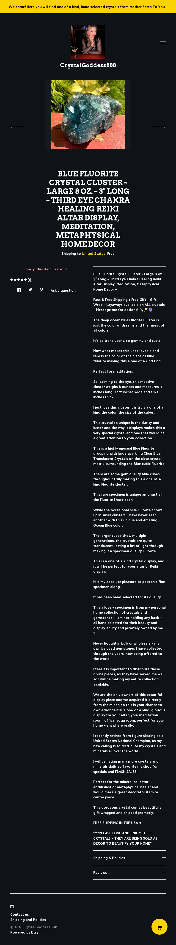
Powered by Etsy (24, 932)
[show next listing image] (154, 125)
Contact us (19, 914)
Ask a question (63, 290)
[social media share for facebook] (19, 288)
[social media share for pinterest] (41, 288)
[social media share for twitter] (30, 288)
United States (93, 253)
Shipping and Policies (28, 919)
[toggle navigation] (163, 43)
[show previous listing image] (21, 125)
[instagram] (12, 906)
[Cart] (159, 927)
